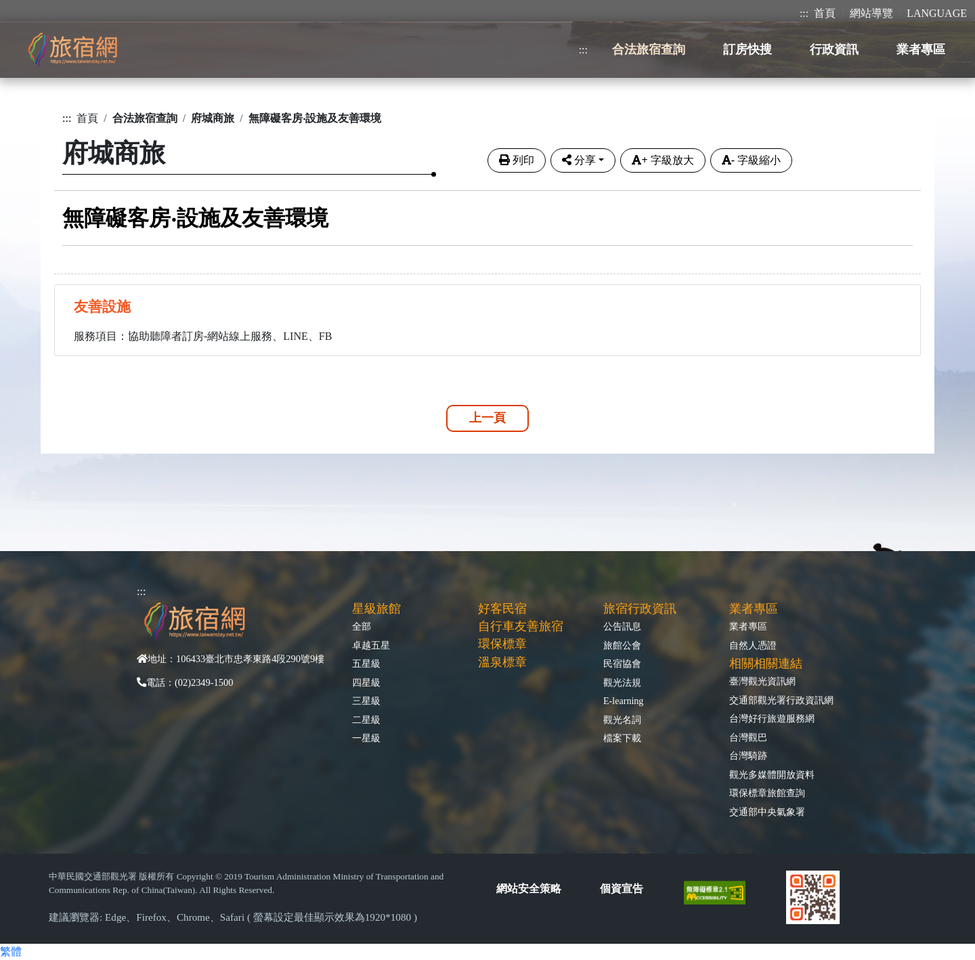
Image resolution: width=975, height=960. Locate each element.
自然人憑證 (753, 645)
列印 (516, 160)
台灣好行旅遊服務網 (772, 718)
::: (804, 13)
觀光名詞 (622, 719)
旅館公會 (622, 645)
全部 (361, 626)
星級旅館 (376, 608)
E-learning (623, 700)
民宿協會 (622, 663)
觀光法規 (622, 682)
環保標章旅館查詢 (767, 792)
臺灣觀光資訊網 (762, 681)
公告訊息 (622, 626)
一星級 (366, 738)
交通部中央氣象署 (767, 811)
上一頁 (487, 417)
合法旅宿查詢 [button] (648, 49)
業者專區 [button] (920, 49)
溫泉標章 (502, 662)
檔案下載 (622, 738)
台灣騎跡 (748, 755)
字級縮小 (751, 160)
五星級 (366, 663)
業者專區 (748, 626)
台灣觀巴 (748, 737)
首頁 (825, 13)
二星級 (366, 719)
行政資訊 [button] (834, 49)
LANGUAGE (937, 13)
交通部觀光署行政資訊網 (781, 700)
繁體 (11, 951)
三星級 (366, 700)
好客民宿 (502, 608)
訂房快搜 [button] (747, 49)
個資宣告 (621, 888)
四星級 (366, 682)
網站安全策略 (528, 888)
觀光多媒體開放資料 (772, 774)
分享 (579, 160)
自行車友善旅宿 (520, 626)
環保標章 (502, 644)
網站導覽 (871, 13)
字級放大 (662, 160)
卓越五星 (371, 645)
